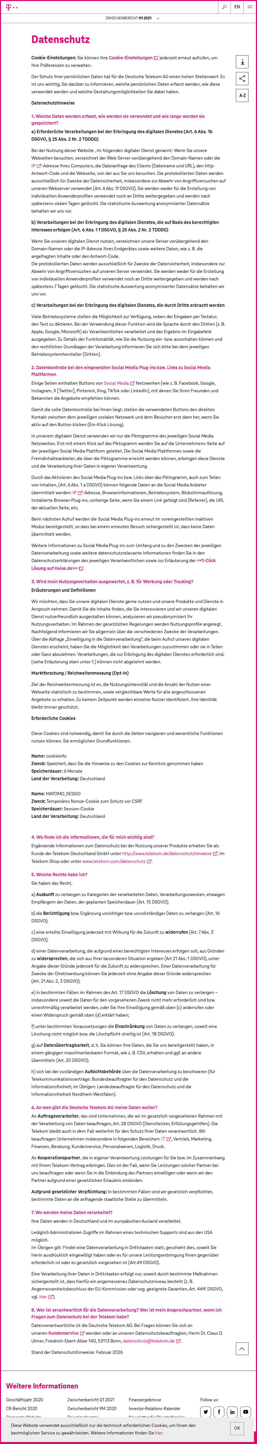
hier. (164, 1433)
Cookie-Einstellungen (131, 58)
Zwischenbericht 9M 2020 (92, 1409)
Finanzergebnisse (145, 1400)
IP (33, 166)
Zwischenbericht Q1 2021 (91, 1400)
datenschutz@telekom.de (149, 1341)
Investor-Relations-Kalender (154, 1409)
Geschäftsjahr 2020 (24, 1400)
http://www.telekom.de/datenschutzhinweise (167, 853)
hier (43, 1297)
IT (163, 1139)
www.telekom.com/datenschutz (114, 861)
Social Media (116, 383)
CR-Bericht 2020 (21, 1409)
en (237, 7)
